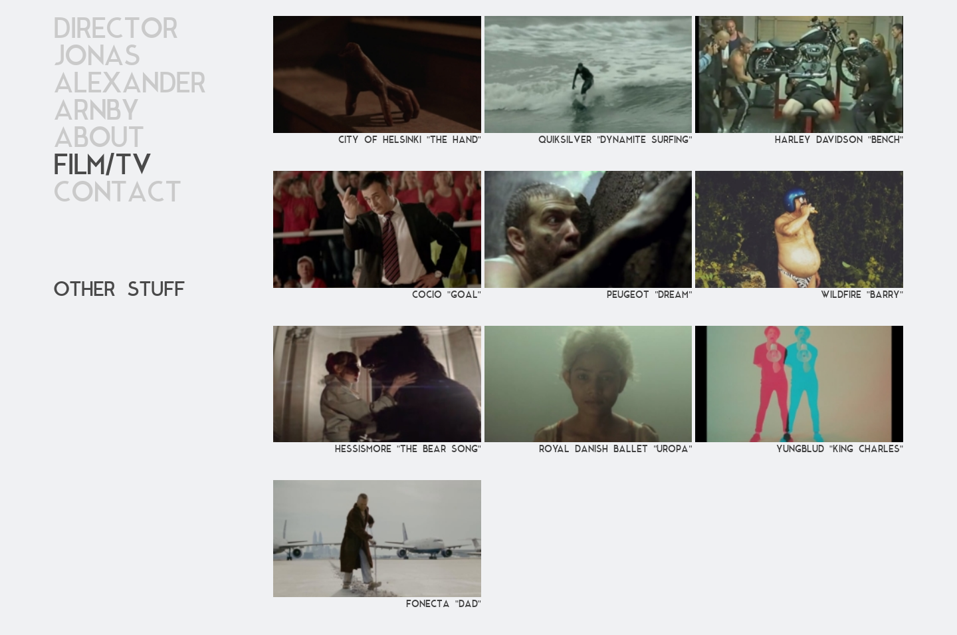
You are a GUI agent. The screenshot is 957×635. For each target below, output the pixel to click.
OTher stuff (119, 290)
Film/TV (102, 166)
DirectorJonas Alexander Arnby (129, 70)
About (98, 139)
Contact (117, 193)
